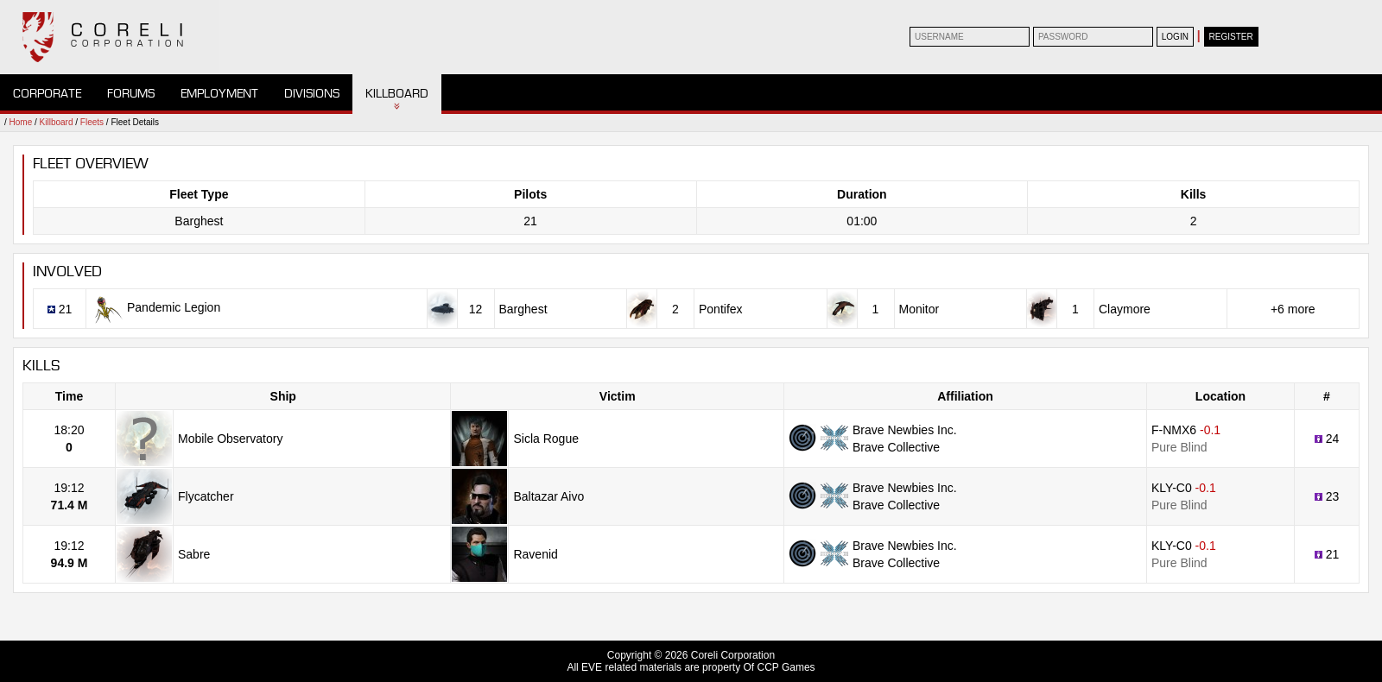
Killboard (396, 93)
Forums (131, 93)
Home (21, 122)
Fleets (92, 122)
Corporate (47, 93)
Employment (219, 93)
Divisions (311, 93)
